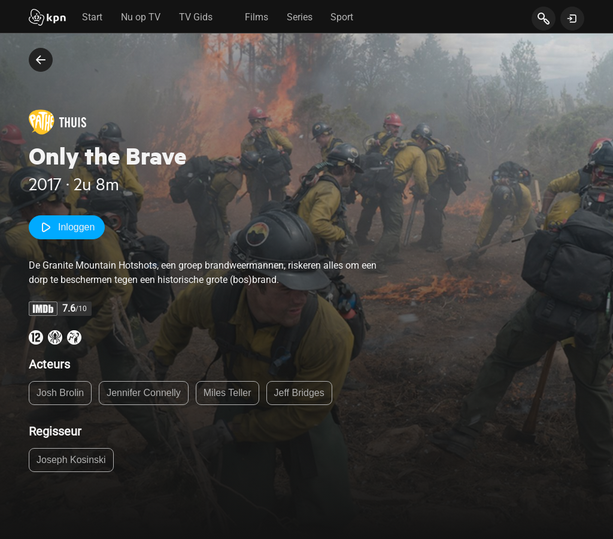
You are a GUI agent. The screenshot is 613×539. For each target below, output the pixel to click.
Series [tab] (299, 17)
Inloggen (67, 227)
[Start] (47, 19)
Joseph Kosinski (71, 460)
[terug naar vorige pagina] (41, 60)
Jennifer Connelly (144, 393)
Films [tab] (256, 17)
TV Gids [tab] (196, 17)
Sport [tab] (341, 17)
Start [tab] (92, 17)
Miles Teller (227, 393)
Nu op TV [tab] (140, 17)
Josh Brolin (60, 393)
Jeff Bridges (299, 393)
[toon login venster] (572, 19)
